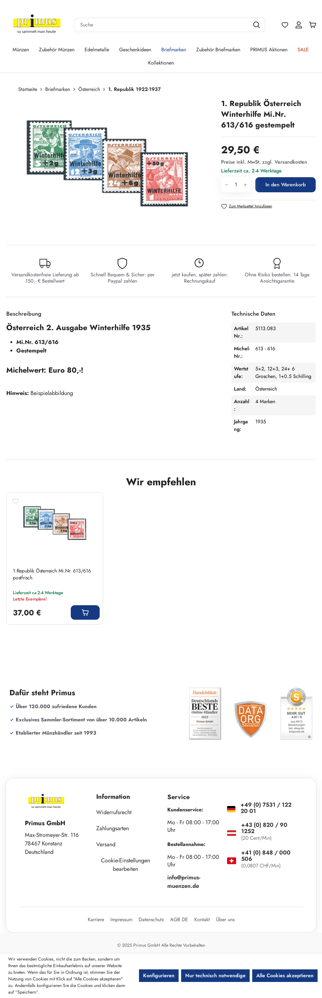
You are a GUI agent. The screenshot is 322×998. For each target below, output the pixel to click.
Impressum (121, 919)
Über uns (225, 919)
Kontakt (202, 919)
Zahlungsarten (112, 828)
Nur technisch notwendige (215, 975)
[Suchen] (257, 25)
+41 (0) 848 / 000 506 (266, 855)
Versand (105, 844)
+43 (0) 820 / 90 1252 (264, 828)
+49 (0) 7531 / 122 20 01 (266, 808)
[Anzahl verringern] (226, 184)
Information (113, 796)
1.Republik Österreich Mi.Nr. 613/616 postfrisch (52, 574)
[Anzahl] (236, 184)
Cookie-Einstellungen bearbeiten (125, 864)
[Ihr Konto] (299, 25)
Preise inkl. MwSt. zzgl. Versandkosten (264, 162)
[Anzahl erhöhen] (245, 184)
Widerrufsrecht (113, 812)
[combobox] (162, 25)
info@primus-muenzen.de (183, 881)
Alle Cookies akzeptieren (285, 975)
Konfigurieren (159, 975)
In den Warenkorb (285, 184)
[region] (110, 166)
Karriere (96, 919)
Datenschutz (151, 919)
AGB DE (179, 919)
